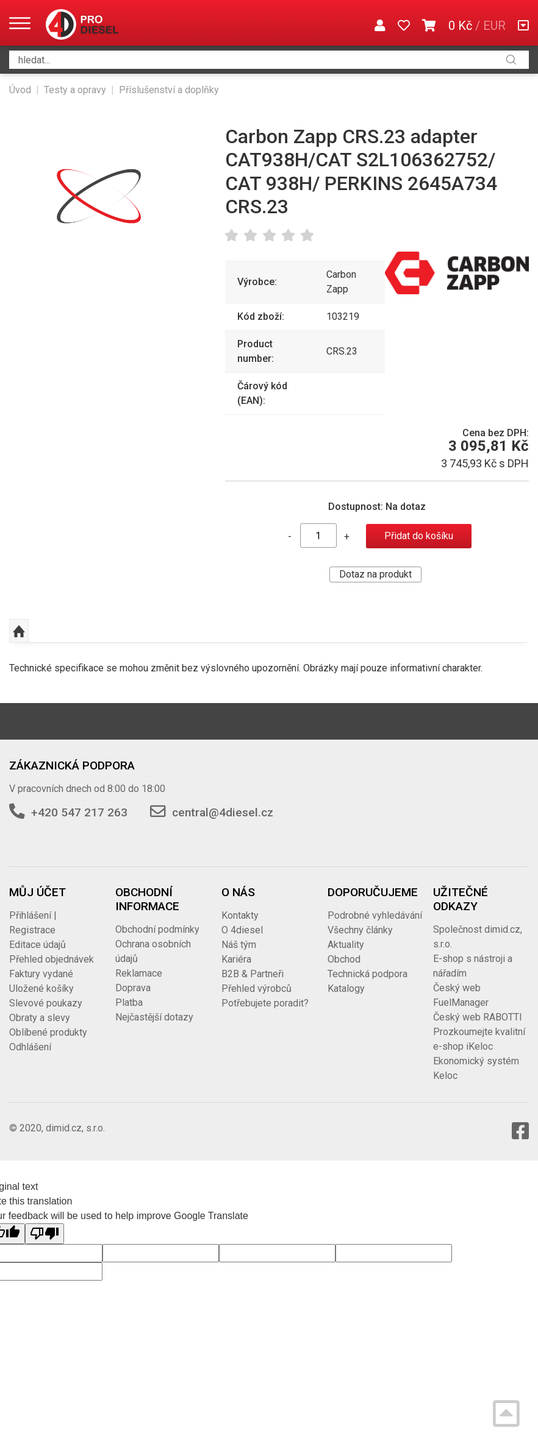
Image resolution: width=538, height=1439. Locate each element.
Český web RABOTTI (477, 1017)
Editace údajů (37, 944)
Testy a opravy (75, 90)
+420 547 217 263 (79, 812)
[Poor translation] (44, 1233)
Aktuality (346, 944)
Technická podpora (367, 974)
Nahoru (19, 631)
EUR (494, 25)
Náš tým (238, 944)
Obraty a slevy (39, 1018)
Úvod (20, 90)
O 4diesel (242, 930)
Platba (129, 1002)
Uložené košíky (41, 988)
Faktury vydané (41, 974)
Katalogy (346, 988)
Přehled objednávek (51, 959)
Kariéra (236, 959)
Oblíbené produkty (48, 1032)
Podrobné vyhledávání (375, 915)
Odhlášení (30, 1047)
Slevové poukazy (45, 1003)
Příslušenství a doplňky (169, 90)
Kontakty (240, 915)
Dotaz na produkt (375, 574)
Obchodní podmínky (157, 929)
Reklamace (138, 973)
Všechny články (360, 930)
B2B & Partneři (252, 974)
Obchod (344, 959)
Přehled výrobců (256, 988)
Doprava (133, 988)
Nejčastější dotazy (154, 1017)
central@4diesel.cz (222, 812)
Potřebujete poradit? (265, 1003)
